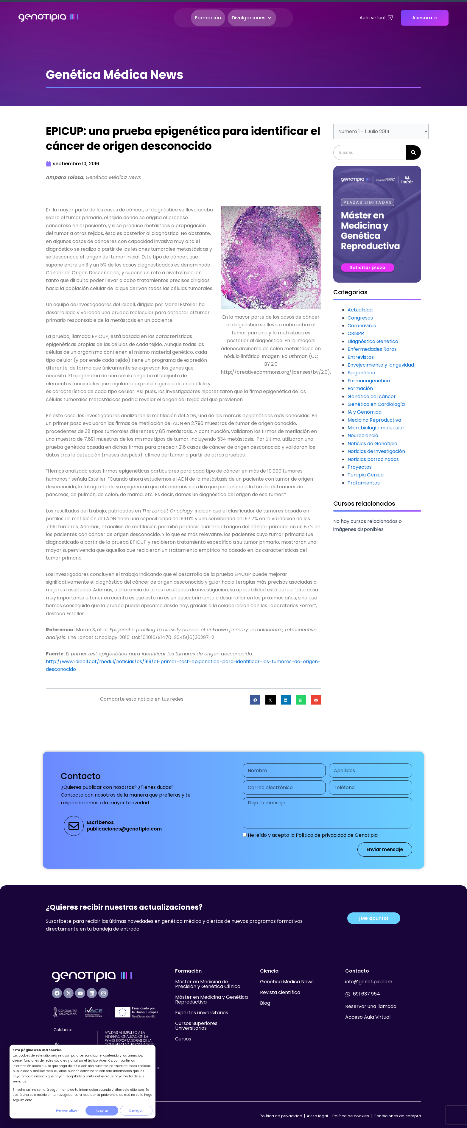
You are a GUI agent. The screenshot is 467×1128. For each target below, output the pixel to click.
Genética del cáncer (372, 396)
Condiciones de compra (397, 1115)
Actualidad (360, 309)
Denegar (136, 1110)
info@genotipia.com (368, 981)
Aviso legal (318, 1115)
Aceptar (102, 1110)
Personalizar (67, 1110)
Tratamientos (364, 482)
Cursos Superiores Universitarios (196, 1026)
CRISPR (356, 333)
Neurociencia (363, 435)
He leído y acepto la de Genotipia (313, 835)
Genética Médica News (287, 981)
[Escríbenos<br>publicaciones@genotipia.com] (74, 826)
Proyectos (360, 467)
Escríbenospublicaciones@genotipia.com (124, 825)
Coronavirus (362, 325)
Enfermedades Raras (372, 349)
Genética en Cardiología (376, 404)
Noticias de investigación (376, 451)
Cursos (183, 1038)
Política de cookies (350, 1115)
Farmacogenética (369, 380)
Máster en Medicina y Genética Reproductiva (211, 999)
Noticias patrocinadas (373, 459)
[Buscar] (413, 152)
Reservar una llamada (370, 1006)
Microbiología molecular (376, 427)
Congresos (360, 317)
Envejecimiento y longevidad (381, 365)
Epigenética (361, 372)
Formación (360, 388)
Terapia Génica (366, 474)
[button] (255, 700)
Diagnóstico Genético (373, 341)
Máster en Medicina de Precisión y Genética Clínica (207, 984)
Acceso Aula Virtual (367, 1017)
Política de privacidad (321, 835)
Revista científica (280, 992)
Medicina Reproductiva (374, 420)
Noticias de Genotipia (372, 443)
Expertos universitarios (201, 1012)
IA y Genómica (365, 412)
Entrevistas (361, 357)
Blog (265, 1003)
